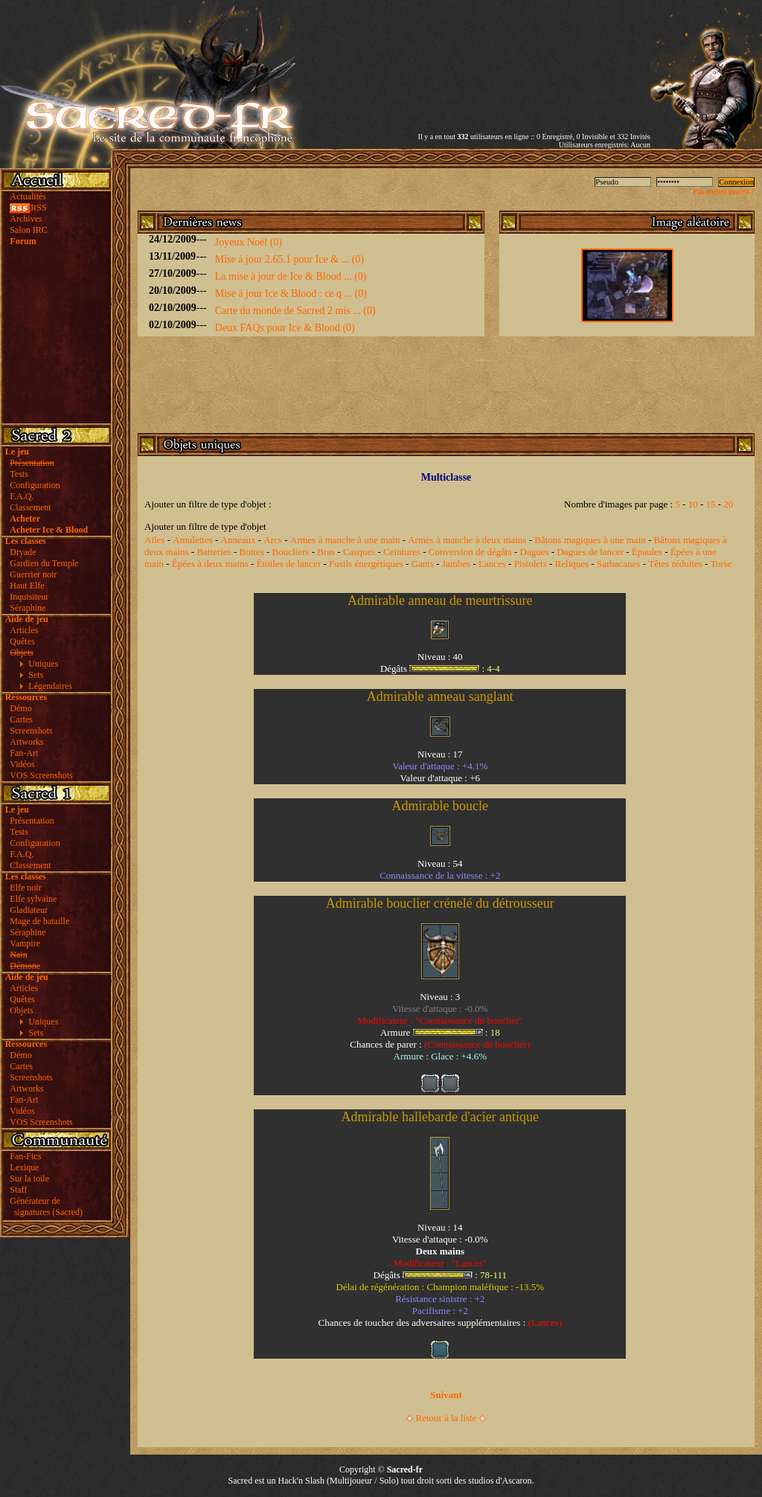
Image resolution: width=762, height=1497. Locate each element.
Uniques (43, 663)
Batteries (213, 551)
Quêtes (22, 641)
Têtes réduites (675, 563)
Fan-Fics (25, 1156)
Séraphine (27, 608)
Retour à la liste (446, 1417)
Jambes (456, 563)
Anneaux (238, 539)
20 (728, 504)
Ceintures (401, 551)
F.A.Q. (21, 496)
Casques (359, 551)
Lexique (24, 1167)
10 (693, 504)
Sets (35, 675)
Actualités (28, 196)
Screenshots (31, 730)
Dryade (23, 552)
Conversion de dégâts (470, 551)
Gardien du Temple (44, 563)
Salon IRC (28, 230)
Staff (18, 1190)
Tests (19, 474)
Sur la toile (29, 1178)
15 (711, 504)
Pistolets (530, 563)
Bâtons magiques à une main (589, 539)
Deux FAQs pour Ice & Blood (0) (285, 327)
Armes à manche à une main (345, 539)
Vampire (25, 943)
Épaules (647, 551)
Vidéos (22, 764)
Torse (721, 563)
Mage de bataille (39, 921)
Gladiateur (29, 910)
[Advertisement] (476, 54)
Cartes (21, 719)
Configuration (35, 485)
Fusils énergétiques (366, 563)
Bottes (251, 551)
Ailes (154, 539)
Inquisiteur (29, 597)
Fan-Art (24, 753)
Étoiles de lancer (289, 563)
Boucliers (291, 551)
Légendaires (50, 686)
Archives (26, 219)
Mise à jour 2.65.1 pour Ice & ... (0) (289, 259)
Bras (326, 551)
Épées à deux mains (210, 563)
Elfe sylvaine (33, 899)
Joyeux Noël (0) (248, 242)
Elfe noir (25, 887)
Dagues (534, 551)
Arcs (272, 539)
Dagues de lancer (590, 551)
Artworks (26, 742)
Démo (20, 708)
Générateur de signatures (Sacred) (44, 1206)
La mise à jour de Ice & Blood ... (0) (291, 276)
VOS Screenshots (41, 775)
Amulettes (192, 539)
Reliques (572, 563)
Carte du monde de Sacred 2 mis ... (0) (295, 310)
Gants (423, 563)
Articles (24, 630)
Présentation (32, 820)
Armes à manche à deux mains (467, 539)
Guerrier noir (33, 574)
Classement (30, 507)
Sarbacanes (618, 563)
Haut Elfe (27, 585)
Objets (21, 1010)
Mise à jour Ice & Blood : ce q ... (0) (291, 293)
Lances (492, 563)
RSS (28, 207)
